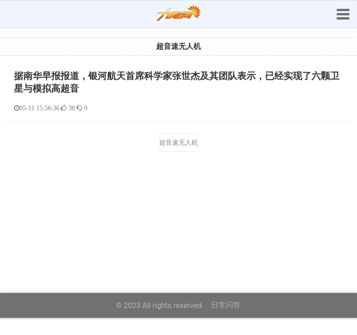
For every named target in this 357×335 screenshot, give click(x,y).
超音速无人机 (178, 142)
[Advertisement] (178, 204)
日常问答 (226, 305)
